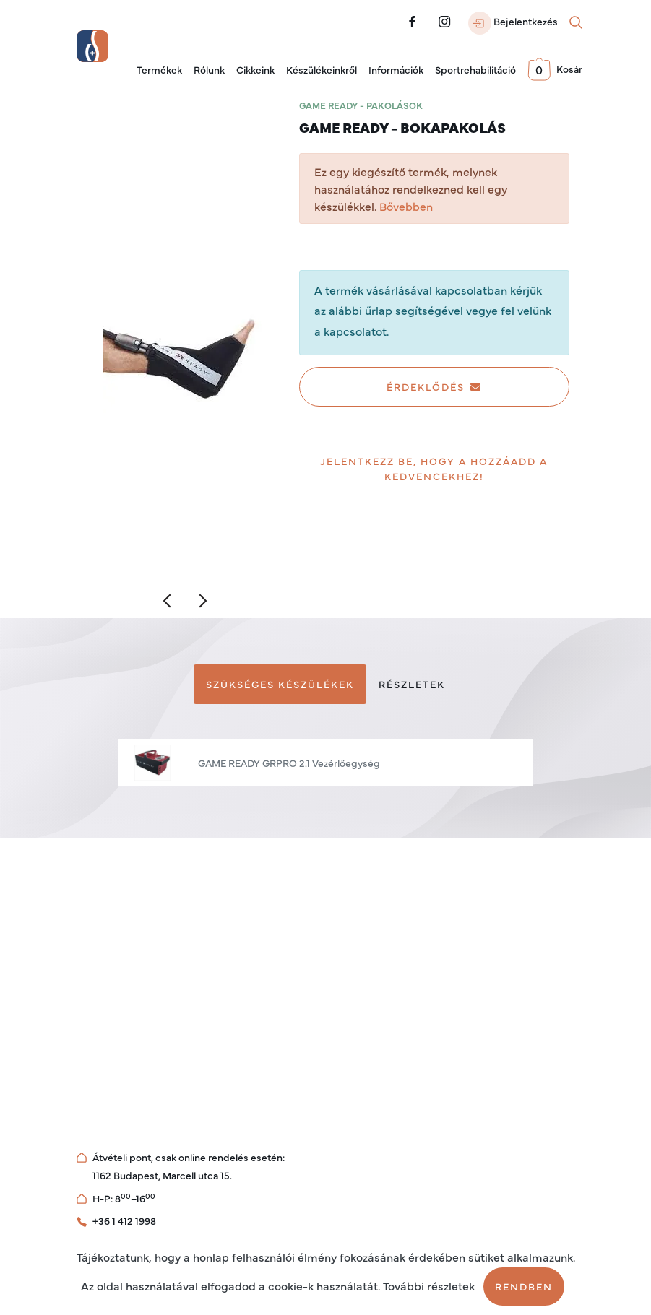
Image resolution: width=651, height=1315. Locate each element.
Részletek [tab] (412, 684)
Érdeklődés (434, 386)
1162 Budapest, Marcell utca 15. (162, 1175)
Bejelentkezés (513, 23)
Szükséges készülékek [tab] (280, 684)
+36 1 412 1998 (124, 1220)
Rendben (524, 1286)
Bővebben (406, 206)
